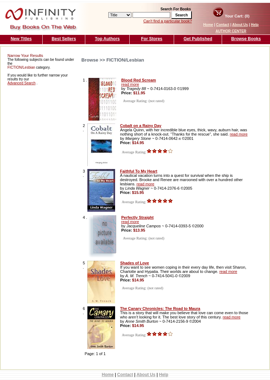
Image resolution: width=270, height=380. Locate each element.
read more (130, 84)
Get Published (198, 38)
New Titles (21, 38)
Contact (222, 25)
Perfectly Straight (137, 217)
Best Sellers (64, 38)
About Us (240, 25)
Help (255, 25)
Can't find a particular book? (167, 21)
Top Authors (107, 38)
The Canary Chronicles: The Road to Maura (160, 308)
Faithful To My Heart (138, 171)
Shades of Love (134, 263)
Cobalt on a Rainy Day (140, 125)
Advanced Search (21, 83)
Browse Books (246, 38)
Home (208, 25)
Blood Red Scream (138, 80)
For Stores (151, 38)
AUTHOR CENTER (231, 31)
